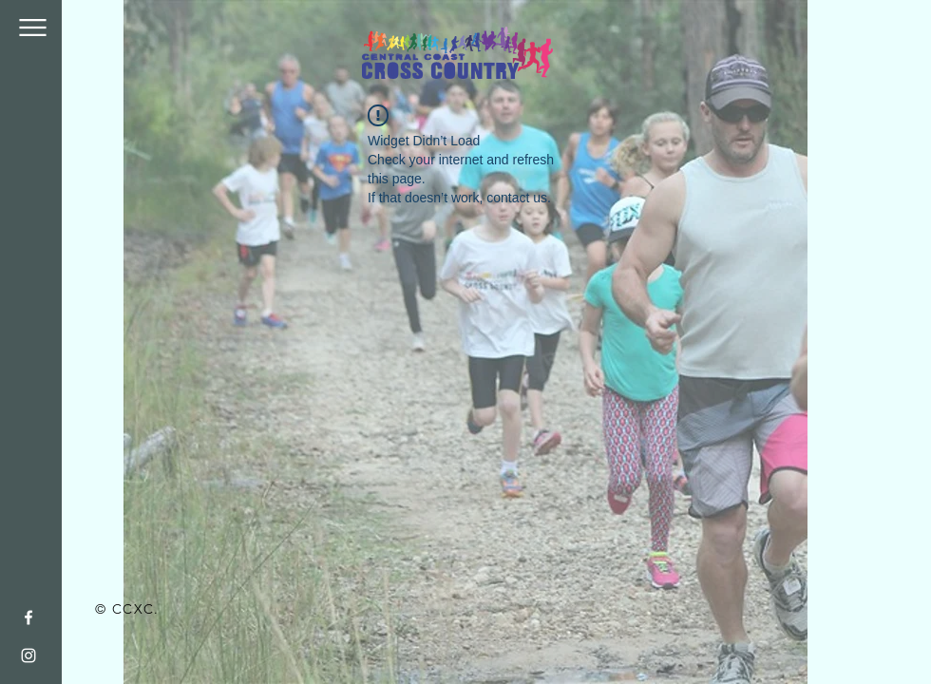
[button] (33, 27)
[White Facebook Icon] (28, 617)
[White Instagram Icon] (28, 655)
